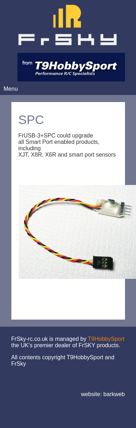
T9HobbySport (106, 339)
